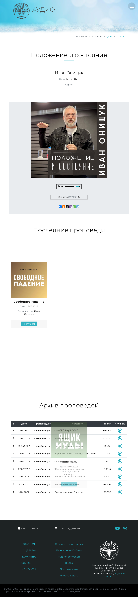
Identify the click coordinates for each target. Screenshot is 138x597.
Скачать (69, 197)
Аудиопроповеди (69, 556)
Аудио (109, 36)
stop (62, 186)
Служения (28, 562)
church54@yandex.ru (69, 528)
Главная (120, 36)
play (59, 186)
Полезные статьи (69, 575)
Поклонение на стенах (69, 544)
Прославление (69, 569)
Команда (29, 556)
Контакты (29, 569)
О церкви (29, 550)
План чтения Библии (69, 550)
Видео (69, 562)
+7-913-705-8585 (28, 528)
